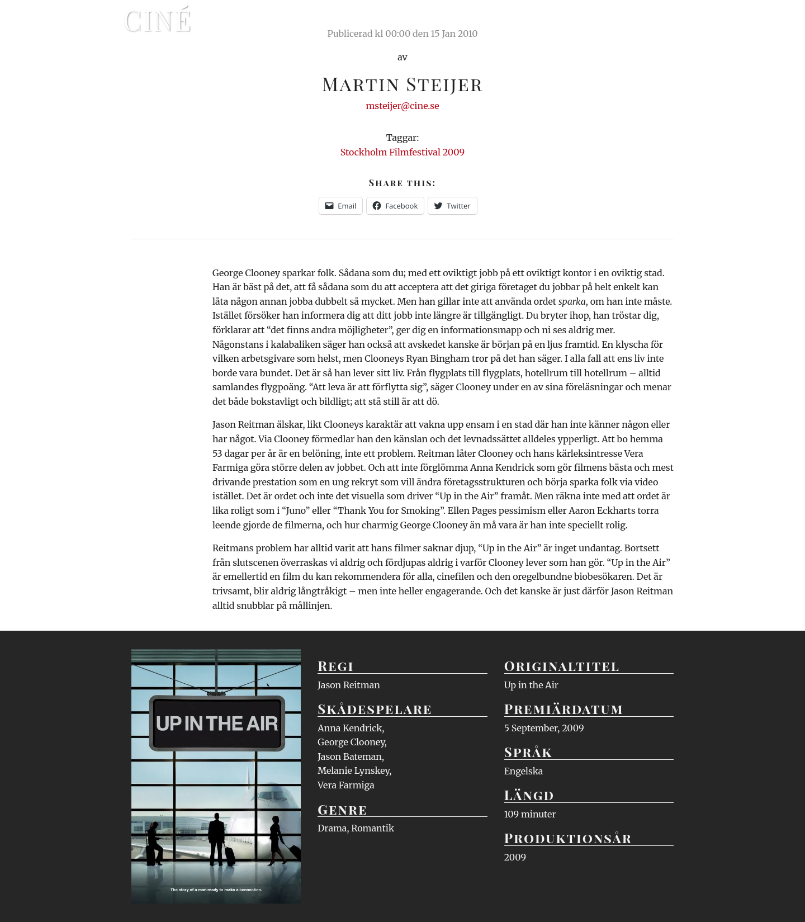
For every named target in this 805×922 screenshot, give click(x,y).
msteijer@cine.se (402, 105)
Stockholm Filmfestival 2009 (402, 152)
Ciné (157, 19)
